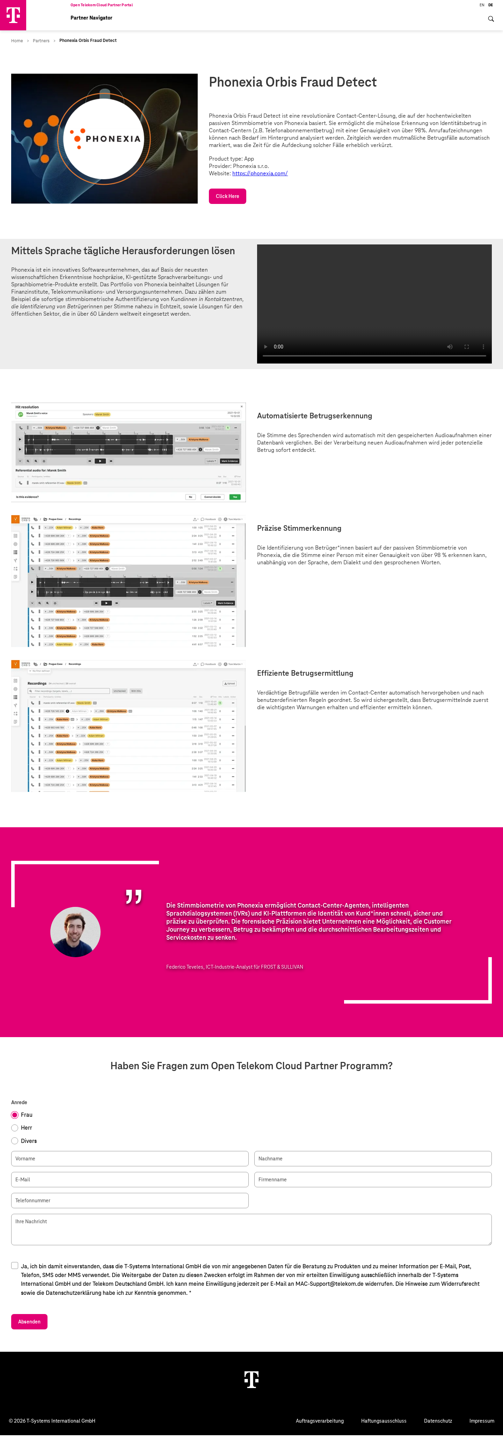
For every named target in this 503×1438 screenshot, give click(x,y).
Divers (29, 1143)
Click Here (227, 199)
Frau (26, 1118)
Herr (26, 1131)
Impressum (481, 1424)
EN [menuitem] (482, 7)
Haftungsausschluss (384, 1424)
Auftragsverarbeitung (320, 1424)
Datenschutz (438, 1424)
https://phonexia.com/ (260, 176)
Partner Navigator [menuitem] (91, 21)
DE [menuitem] (490, 7)
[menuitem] (491, 25)
